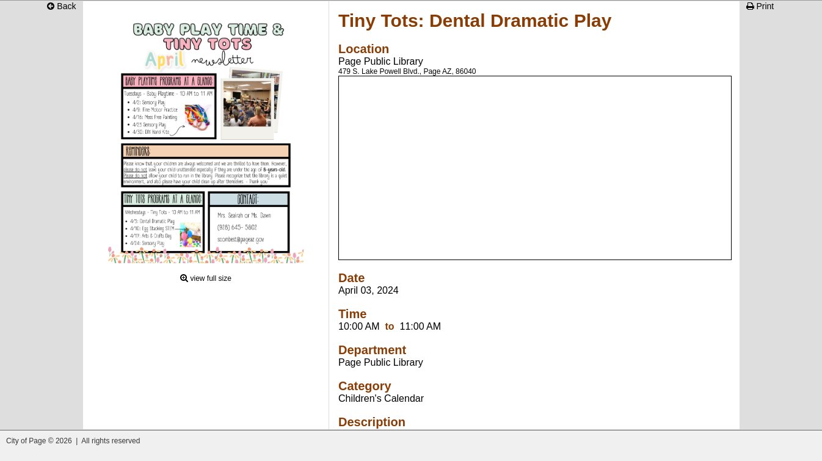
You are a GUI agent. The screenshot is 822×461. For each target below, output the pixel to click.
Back (61, 6)
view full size (211, 278)
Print (760, 6)
